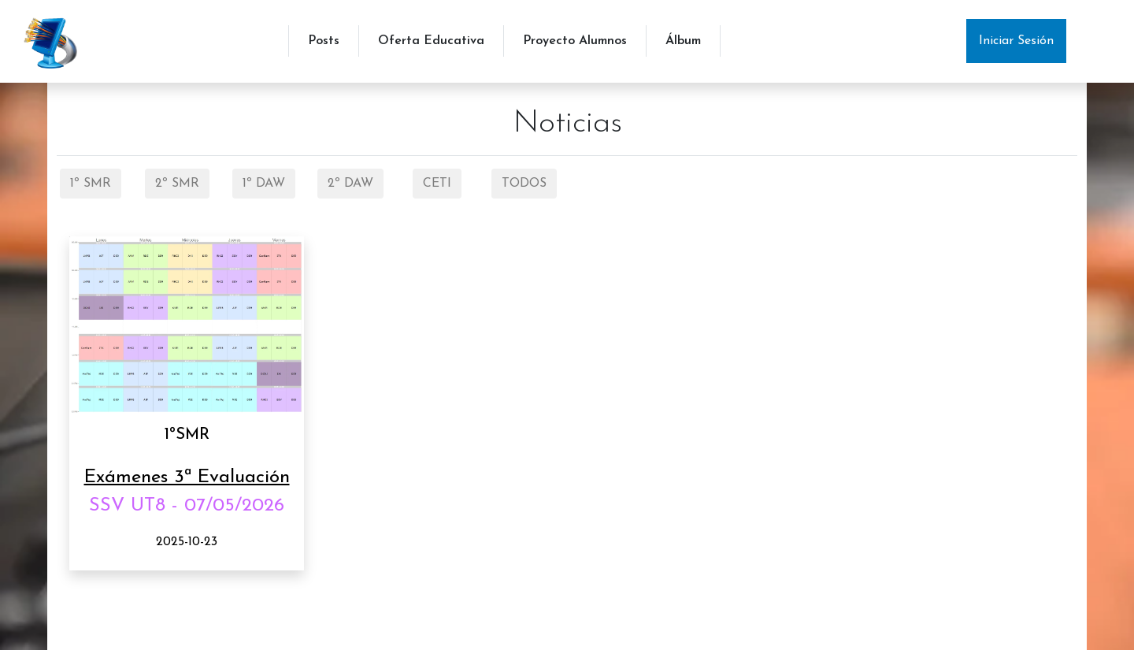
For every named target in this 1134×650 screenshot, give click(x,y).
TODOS (524, 183)
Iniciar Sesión (1016, 41)
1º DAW (264, 183)
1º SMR (90, 183)
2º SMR (177, 183)
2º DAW (350, 183)
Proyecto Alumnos (575, 41)
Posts (323, 41)
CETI (437, 183)
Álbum (683, 41)
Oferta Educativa (431, 41)
